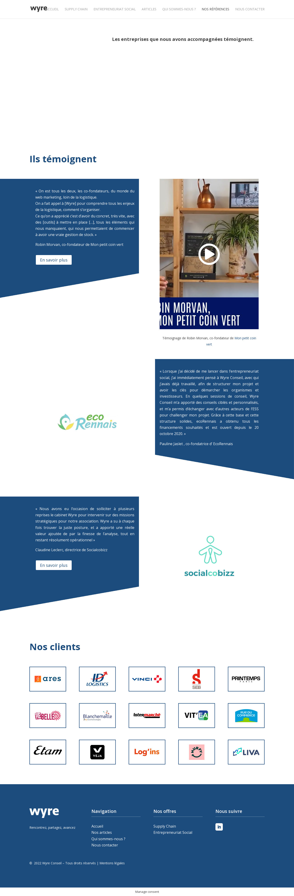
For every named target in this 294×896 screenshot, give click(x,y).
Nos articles (101, 832)
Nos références (215, 9)
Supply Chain (76, 9)
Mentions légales (112, 863)
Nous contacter (250, 9)
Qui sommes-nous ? (179, 9)
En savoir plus (54, 260)
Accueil (52, 9)
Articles (149, 9)
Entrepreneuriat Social (114, 9)
